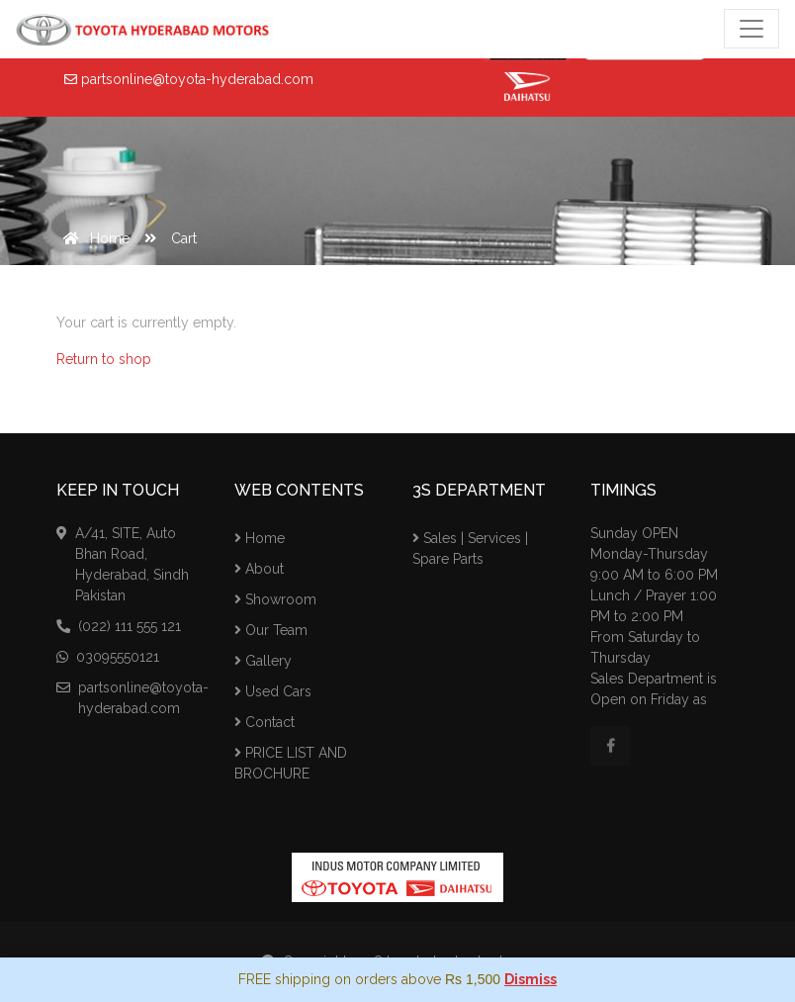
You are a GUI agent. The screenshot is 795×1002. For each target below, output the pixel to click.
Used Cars (272, 691)
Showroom (275, 599)
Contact (264, 722)
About (259, 569)
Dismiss (530, 979)
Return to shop (103, 359)
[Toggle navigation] (751, 28)
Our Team (271, 630)
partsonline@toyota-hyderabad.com (188, 79)
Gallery (263, 661)
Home (93, 238)
